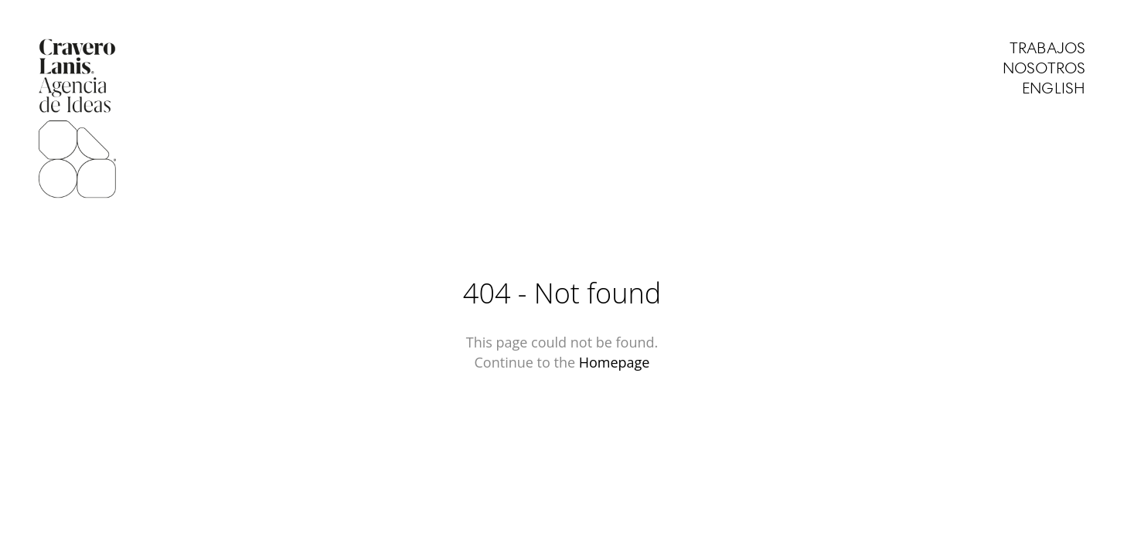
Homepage (614, 362)
